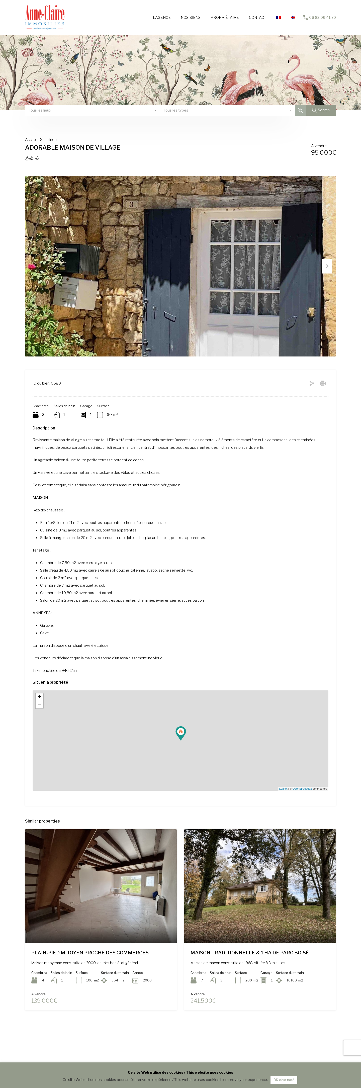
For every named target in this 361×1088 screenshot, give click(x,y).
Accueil (31, 139)
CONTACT (257, 17)
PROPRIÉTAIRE (225, 17)
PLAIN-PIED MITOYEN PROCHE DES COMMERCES (90, 978)
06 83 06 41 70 (322, 18)
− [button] (39, 730)
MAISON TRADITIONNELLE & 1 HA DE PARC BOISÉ (250, 978)
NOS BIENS (191, 17)
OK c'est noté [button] (284, 1080)
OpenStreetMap (302, 813)
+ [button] (39, 722)
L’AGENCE (162, 17)
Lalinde (50, 139)
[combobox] (92, 110)
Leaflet (283, 813)
